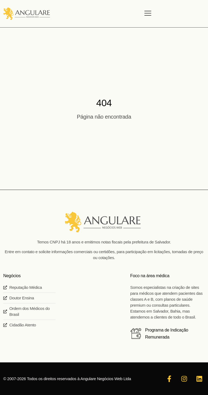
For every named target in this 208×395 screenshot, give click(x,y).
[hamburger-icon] (147, 14)
